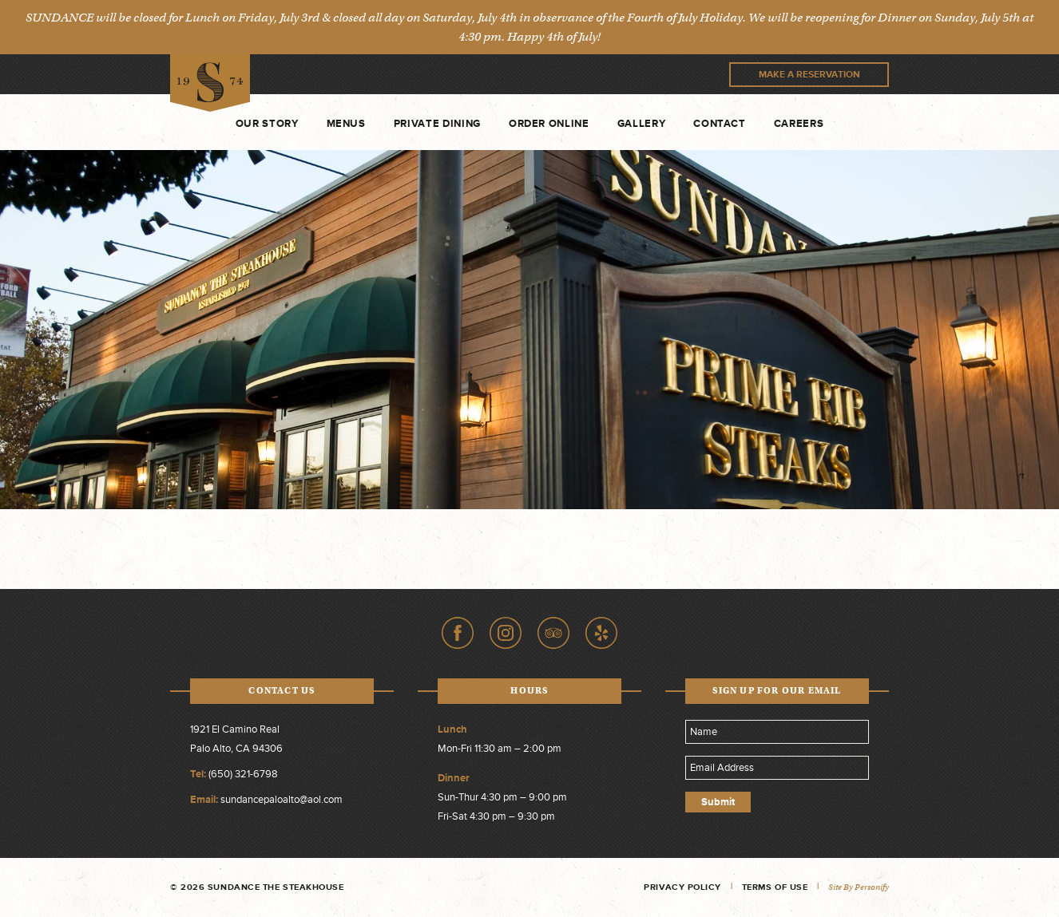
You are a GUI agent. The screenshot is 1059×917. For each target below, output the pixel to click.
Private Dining (437, 123)
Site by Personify (858, 887)
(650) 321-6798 (243, 774)
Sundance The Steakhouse (210, 83)
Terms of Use (775, 887)
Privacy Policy (682, 887)
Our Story (267, 123)
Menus (346, 123)
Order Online (549, 123)
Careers (799, 123)
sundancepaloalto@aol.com (281, 799)
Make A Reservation (809, 75)
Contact (719, 123)
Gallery (641, 123)
